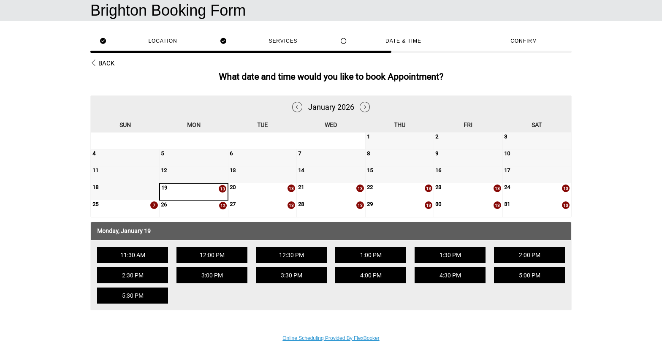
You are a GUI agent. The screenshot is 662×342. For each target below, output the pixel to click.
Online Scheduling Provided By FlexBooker (330, 338)
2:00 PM (529, 255)
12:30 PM (291, 255)
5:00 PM (529, 275)
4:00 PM (371, 275)
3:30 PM (291, 275)
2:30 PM (133, 275)
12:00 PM (212, 255)
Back (102, 63)
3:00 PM (212, 275)
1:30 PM (450, 255)
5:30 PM (133, 295)
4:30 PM (450, 275)
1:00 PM (371, 255)
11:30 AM (132, 255)
